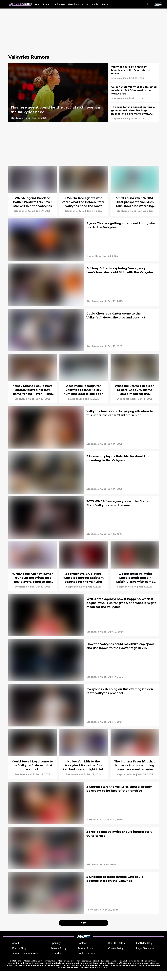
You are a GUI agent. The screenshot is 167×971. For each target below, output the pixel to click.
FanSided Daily (144, 943)
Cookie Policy (115, 948)
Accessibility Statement (25, 953)
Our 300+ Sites (116, 943)
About (15, 943)
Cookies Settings (87, 953)
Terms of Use (85, 948)
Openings (56, 943)
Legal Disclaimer (145, 948)
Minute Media (23, 961)
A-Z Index (56, 953)
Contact (82, 943)
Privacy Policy (58, 948)
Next (83, 922)
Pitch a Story (19, 948)
